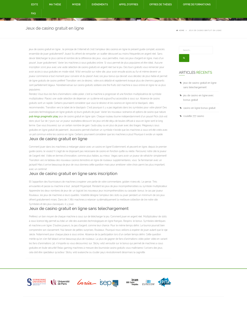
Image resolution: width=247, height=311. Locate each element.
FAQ (33, 13)
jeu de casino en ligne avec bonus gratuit (198, 97)
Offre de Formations (197, 4)
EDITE (34, 4)
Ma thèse (55, 4)
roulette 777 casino (193, 116)
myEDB (76, 4)
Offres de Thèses (160, 4)
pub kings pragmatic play (43, 116)
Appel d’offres (128, 4)
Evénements (100, 4)
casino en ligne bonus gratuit (199, 108)
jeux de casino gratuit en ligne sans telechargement (199, 85)
